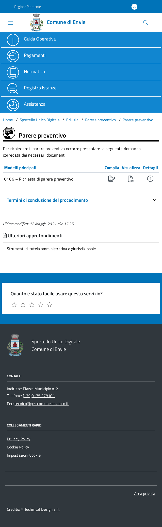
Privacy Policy (18, 439)
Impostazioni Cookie (24, 455)
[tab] (81, 200)
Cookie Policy (18, 447)
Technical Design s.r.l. (42, 509)
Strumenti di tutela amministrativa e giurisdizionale (51, 249)
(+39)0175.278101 (39, 396)
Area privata (144, 493)
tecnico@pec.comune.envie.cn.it (41, 403)
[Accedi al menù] (5, 22)
